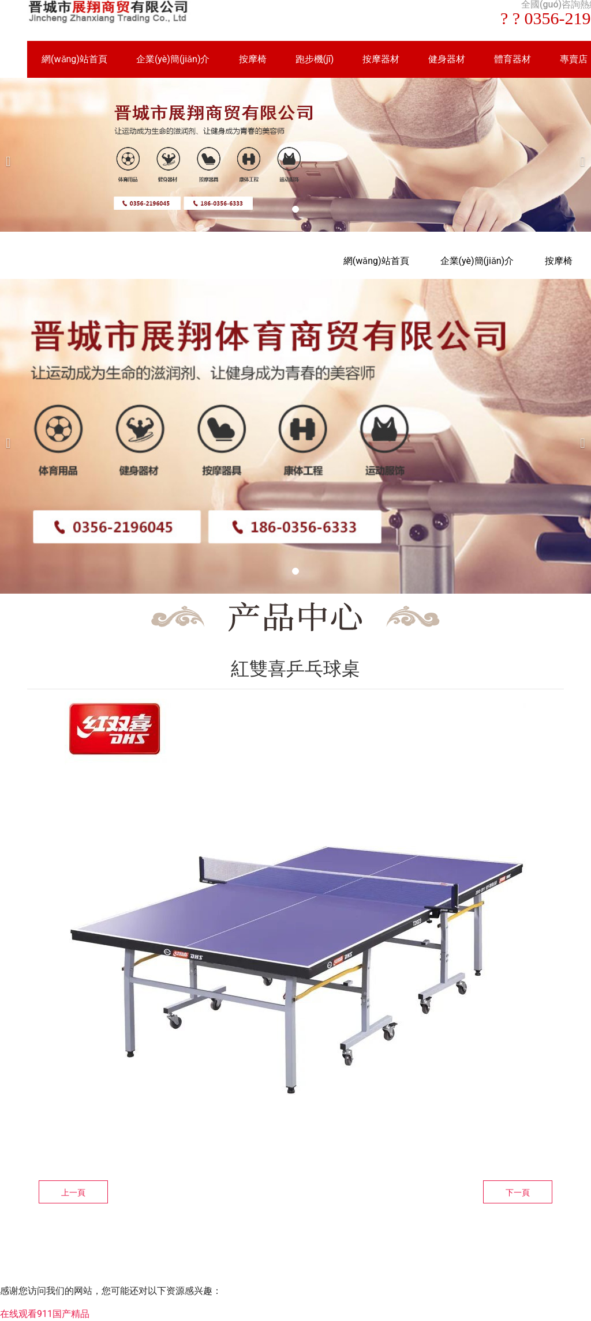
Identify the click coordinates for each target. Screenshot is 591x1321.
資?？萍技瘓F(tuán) (346, 1249)
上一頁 (73, 1192)
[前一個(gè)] (11, 155)
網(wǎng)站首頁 (74, 59)
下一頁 (518, 1192)
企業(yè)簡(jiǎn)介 (173, 59)
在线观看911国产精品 (44, 1313)
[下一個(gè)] (579, 155)
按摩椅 (253, 59)
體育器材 (512, 59)
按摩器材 (380, 59)
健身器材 (446, 59)
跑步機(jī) (315, 59)
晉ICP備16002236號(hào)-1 (451, 1249)
